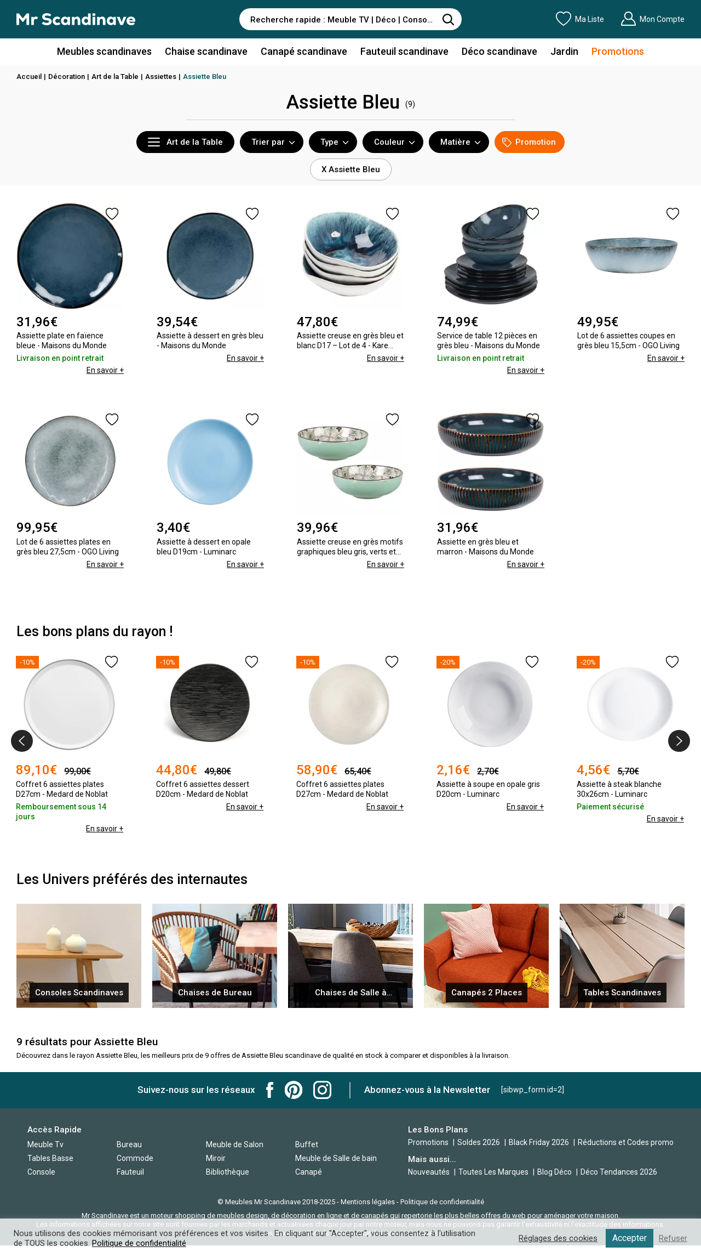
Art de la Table (115, 76)
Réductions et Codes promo (626, 1142)
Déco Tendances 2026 (619, 1172)
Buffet (306, 1144)
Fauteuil (130, 1172)
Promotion (529, 142)
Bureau (129, 1144)
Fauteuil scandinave (404, 51)
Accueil (29, 76)
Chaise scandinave (206, 51)
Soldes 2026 (479, 1142)
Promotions (617, 51)
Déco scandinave (499, 51)
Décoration (66, 76)
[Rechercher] (448, 19)
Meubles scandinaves (104, 51)
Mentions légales (368, 1202)
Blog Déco (554, 1172)
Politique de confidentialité (442, 1202)
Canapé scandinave (304, 51)
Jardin (564, 51)
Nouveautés (429, 1172)
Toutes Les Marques (493, 1172)
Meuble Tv (45, 1144)
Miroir (216, 1158)
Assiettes (160, 76)
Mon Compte (652, 19)
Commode (135, 1158)
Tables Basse (50, 1158)
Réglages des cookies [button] (558, 1238)
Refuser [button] (673, 1238)
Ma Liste (580, 19)
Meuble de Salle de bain (336, 1158)
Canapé (308, 1172)
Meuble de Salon (234, 1144)
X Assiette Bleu (350, 169)
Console (41, 1172)
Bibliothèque (227, 1172)
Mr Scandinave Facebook (270, 1090)
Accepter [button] (629, 1238)
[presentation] (22, 741)
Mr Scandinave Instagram (322, 1090)
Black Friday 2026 (540, 1142)
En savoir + (105, 370)
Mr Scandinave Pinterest (293, 1090)
